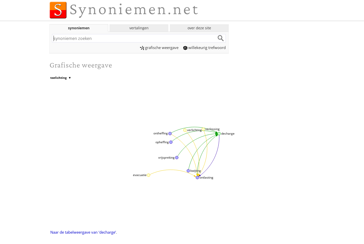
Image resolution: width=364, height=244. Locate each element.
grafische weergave (159, 47)
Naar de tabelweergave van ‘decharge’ (83, 232)
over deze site (199, 28)
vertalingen (139, 28)
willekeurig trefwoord (204, 47)
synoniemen (78, 28)
